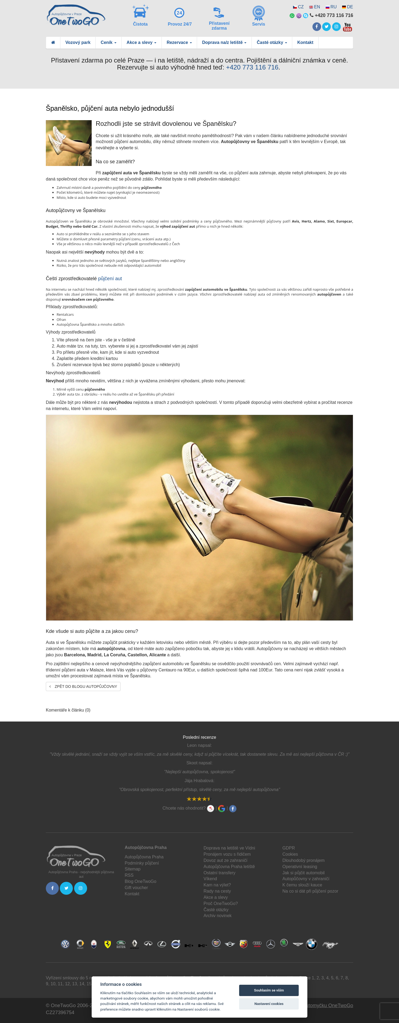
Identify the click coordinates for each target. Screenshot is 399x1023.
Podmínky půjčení (142, 863)
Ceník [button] (108, 42)
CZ (301, 7)
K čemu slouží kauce (302, 885)
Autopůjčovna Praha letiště (229, 866)
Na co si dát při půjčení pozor (310, 891)
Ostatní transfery (219, 873)
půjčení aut (110, 278)
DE (350, 7)
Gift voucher (136, 887)
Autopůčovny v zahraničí (306, 878)
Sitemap (133, 869)
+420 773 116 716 (252, 67)
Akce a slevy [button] (142, 42)
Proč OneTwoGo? (221, 903)
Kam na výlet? (217, 885)
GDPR (289, 848)
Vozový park (78, 42)
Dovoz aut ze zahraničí (225, 860)
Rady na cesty (217, 891)
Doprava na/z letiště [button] (224, 42)
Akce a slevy (216, 897)
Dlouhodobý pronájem (304, 860)
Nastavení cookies (269, 1004)
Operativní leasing (300, 866)
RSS (129, 875)
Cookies (290, 854)
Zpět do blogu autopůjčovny (83, 686)
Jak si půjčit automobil (304, 873)
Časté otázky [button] (272, 42)
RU (334, 7)
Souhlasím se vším (269, 990)
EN (317, 7)
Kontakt (305, 42)
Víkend (210, 878)
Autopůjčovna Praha (144, 857)
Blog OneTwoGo (140, 881)
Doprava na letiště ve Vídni (229, 848)
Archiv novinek (218, 915)
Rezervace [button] (179, 42)
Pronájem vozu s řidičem (227, 854)
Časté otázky (216, 909)
